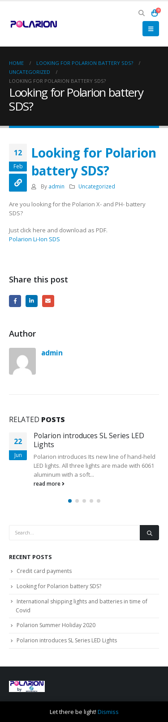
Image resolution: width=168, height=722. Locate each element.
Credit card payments (44, 571)
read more (49, 483)
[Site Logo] (33, 23)
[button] (142, 13)
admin (56, 186)
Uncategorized (96, 186)
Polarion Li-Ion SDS (34, 239)
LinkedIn (32, 301)
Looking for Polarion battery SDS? (59, 586)
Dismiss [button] (108, 712)
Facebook (15, 301)
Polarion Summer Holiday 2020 (56, 625)
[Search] (149, 532)
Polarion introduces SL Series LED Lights (89, 440)
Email (48, 301)
